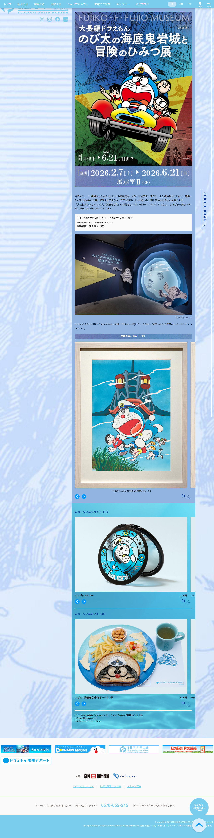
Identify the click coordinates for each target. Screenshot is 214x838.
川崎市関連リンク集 (110, 786)
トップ (7, 4)
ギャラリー (123, 4)
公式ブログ (142, 4)
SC (190, 4)
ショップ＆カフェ (77, 4)
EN (181, 4)
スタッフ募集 (134, 786)
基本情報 (22, 4)
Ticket (209, 4)
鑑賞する (39, 4)
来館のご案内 (102, 4)
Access (200, 4)
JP (172, 4)
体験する (56, 4)
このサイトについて (83, 786)
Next (84, 496)
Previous (77, 496)
